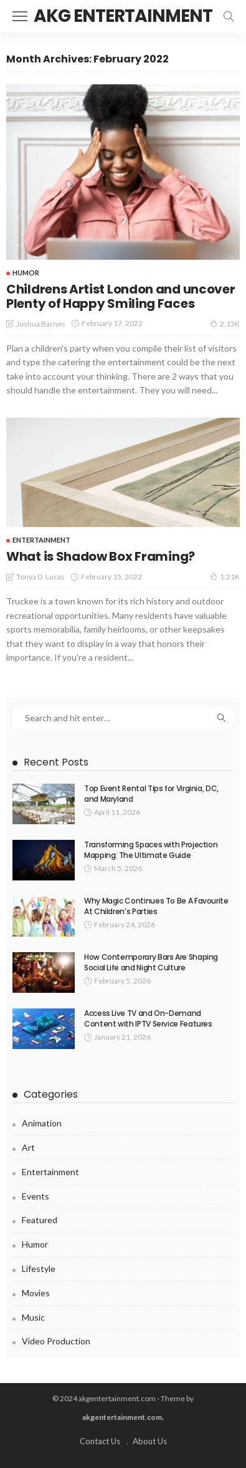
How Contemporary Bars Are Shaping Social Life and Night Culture (151, 962)
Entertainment (41, 539)
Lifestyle (38, 1268)
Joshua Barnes (40, 323)
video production (56, 1341)
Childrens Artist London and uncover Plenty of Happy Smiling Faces (120, 296)
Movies (36, 1293)
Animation (42, 1123)
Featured (39, 1219)
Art (28, 1147)
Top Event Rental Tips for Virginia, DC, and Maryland (151, 793)
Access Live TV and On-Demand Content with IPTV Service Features (148, 1018)
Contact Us (100, 1441)
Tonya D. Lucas (40, 576)
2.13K (225, 323)
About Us (150, 1441)
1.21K (225, 576)
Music (33, 1317)
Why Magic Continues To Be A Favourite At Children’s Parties (156, 906)
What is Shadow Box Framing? (100, 556)
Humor (25, 272)
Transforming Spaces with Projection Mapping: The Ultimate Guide (150, 849)
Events (35, 1196)
